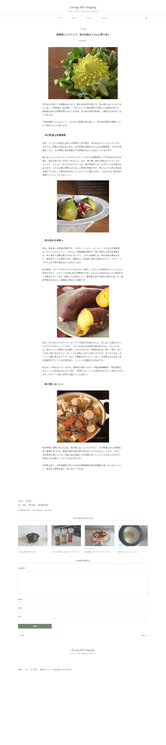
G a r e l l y (105, 18)
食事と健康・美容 (43, 505)
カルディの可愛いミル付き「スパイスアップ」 (66, 553)
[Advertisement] (60, 483)
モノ (19, 549)
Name (20, 599)
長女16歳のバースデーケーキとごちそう (97, 553)
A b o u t (74, 18)
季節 (24, 505)
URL (19, 616)
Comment (21, 568)
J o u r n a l (89, 18)
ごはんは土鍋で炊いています (27, 553)
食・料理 (83, 29)
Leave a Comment (37, 510)
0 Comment (82, 40)
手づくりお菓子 (89, 549)
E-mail (20, 608)
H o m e (60, 18)
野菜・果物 (32, 505)
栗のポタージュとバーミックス (128, 553)
